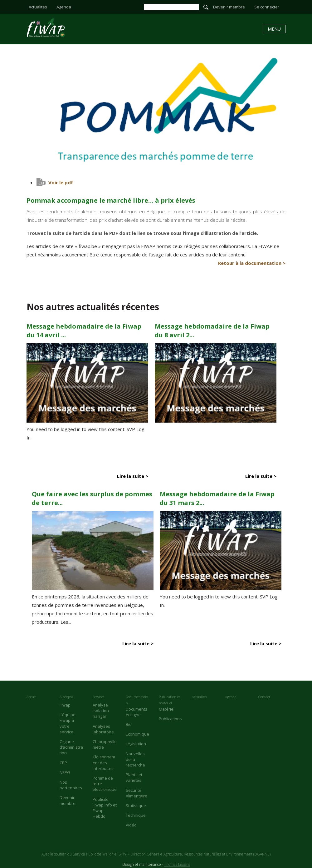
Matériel (166, 709)
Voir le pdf (60, 182)
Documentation (137, 699)
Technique (136, 815)
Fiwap (65, 705)
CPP (63, 763)
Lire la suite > (132, 476)
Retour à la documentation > (251, 263)
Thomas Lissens (177, 864)
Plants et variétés (134, 777)
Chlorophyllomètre (105, 744)
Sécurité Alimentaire (136, 793)
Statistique (136, 805)
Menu (274, 29)
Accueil (32, 696)
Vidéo (131, 825)
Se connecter (266, 7)
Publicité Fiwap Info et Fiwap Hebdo (105, 807)
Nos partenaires (71, 785)
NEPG (65, 772)
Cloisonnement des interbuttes (104, 762)
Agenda (63, 7)
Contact (264, 696)
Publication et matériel (169, 699)
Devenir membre (229, 7)
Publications (170, 719)
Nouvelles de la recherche (135, 759)
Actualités (38, 7)
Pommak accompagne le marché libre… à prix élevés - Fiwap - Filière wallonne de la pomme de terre (46, 27)
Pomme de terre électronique (105, 783)
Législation (136, 743)
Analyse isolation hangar (101, 710)
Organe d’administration (71, 747)
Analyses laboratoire (103, 729)
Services (98, 696)
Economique (137, 734)
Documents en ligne (136, 711)
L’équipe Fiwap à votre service (68, 723)
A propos (66, 696)
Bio (129, 724)
